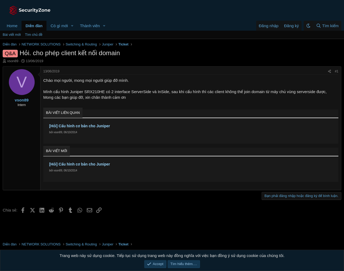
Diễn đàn (34, 25)
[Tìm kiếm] (327, 26)
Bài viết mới (12, 35)
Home (12, 25)
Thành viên (90, 25)
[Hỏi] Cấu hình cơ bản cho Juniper (79, 126)
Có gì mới (59, 25)
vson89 (13, 61)
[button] (72, 26)
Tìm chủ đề (33, 35)
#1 (336, 71)
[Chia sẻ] (329, 71)
